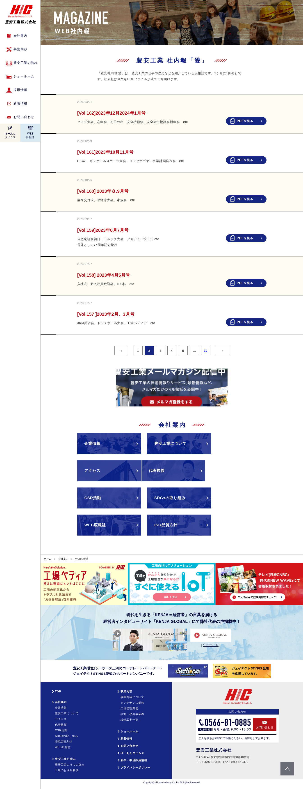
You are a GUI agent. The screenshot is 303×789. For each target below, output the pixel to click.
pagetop (287, 768)
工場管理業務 (129, 706)
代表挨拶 (61, 723)
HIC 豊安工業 (20, 14)
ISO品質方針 (63, 740)
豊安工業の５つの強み (70, 763)
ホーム (47, 557)
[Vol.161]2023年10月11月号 (107, 152)
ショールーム (24, 76)
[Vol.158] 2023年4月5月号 (103, 275)
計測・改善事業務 (132, 712)
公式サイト (211, 643)
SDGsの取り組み (66, 734)
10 (205, 351)
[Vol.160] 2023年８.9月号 (103, 191)
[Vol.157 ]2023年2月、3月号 (105, 314)
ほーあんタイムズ (10, 135)
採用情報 (20, 90)
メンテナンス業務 (132, 701)
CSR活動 (61, 728)
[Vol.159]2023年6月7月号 (103, 230)
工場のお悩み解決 (67, 768)
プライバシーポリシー (135, 766)
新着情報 (20, 103)
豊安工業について (67, 711)
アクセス (61, 717)
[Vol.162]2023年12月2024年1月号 (111, 113)
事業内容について (132, 695)
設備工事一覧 (129, 718)
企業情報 (61, 706)
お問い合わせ (24, 117)
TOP (58, 690)
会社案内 (63, 557)
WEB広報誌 (30, 135)
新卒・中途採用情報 (134, 758)
